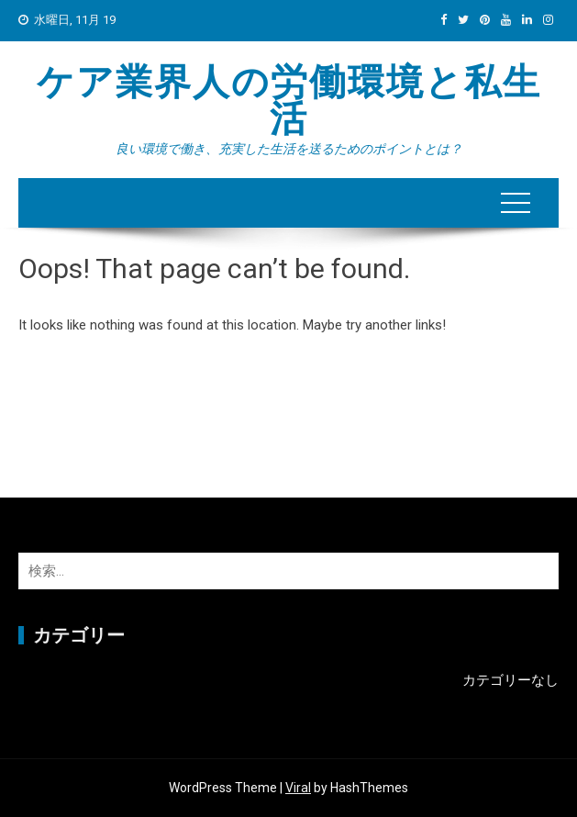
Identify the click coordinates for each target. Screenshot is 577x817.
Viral (298, 787)
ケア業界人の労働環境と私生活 (289, 100)
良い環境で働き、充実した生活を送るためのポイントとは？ (289, 148)
